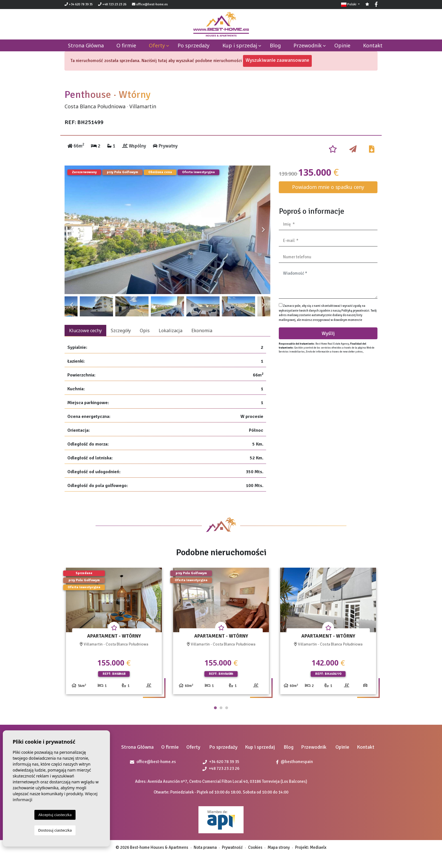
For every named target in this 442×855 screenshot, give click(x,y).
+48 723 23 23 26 (112, 4)
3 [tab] (226, 707)
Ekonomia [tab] (201, 330)
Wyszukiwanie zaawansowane (277, 60)
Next (263, 230)
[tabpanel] (114, 633)
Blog (275, 45)
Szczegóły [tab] (121, 330)
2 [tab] (221, 707)
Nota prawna (205, 847)
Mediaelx (318, 847)
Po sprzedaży (193, 45)
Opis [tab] (145, 330)
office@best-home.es (152, 4)
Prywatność (232, 847)
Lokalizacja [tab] (170, 330)
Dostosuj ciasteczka (55, 830)
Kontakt (373, 45)
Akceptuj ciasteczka (55, 814)
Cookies (255, 847)
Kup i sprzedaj (239, 45)
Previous (72, 230)
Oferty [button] (157, 45)
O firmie (126, 45)
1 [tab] (215, 707)
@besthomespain (294, 761)
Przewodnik (307, 45)
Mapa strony (279, 847)
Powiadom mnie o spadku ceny (328, 187)
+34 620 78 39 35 (79, 4)
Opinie (342, 45)
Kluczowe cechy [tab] (85, 330)
